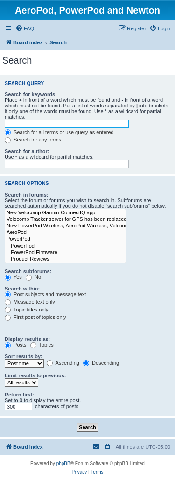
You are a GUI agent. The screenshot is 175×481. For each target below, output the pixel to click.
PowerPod (65, 239)
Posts (16, 344)
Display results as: (27, 339)
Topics (42, 344)
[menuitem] (24, 28)
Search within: (22, 288)
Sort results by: (23, 356)
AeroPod (65, 232)
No (33, 277)
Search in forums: (27, 195)
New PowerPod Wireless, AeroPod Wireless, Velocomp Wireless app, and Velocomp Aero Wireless (65, 226)
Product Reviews (65, 259)
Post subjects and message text (45, 294)
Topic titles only (26, 309)
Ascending (63, 363)
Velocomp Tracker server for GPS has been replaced (65, 219)
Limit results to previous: (35, 375)
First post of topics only (35, 317)
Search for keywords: (31, 94)
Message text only (30, 301)
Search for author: (27, 151)
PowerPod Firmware (65, 252)
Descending (101, 363)
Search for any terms (33, 139)
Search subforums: (28, 271)
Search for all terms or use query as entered (59, 132)
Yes (13, 277)
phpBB (63, 463)
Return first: (19, 394)
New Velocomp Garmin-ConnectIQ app (65, 213)
